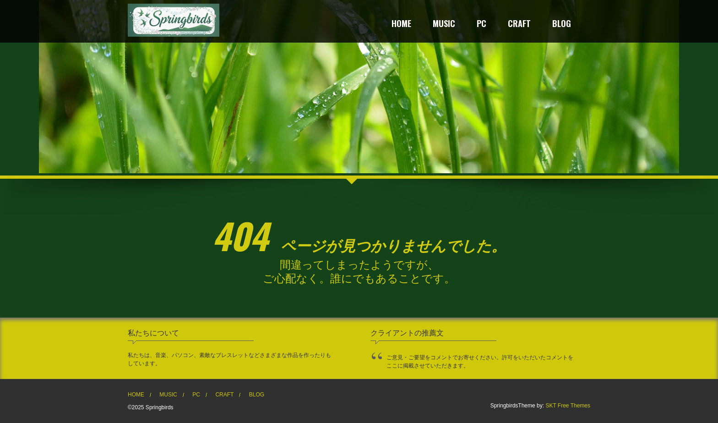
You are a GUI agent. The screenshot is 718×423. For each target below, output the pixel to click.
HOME (401, 24)
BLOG (561, 24)
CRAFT (519, 24)
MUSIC (444, 24)
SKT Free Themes (567, 405)
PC (481, 24)
